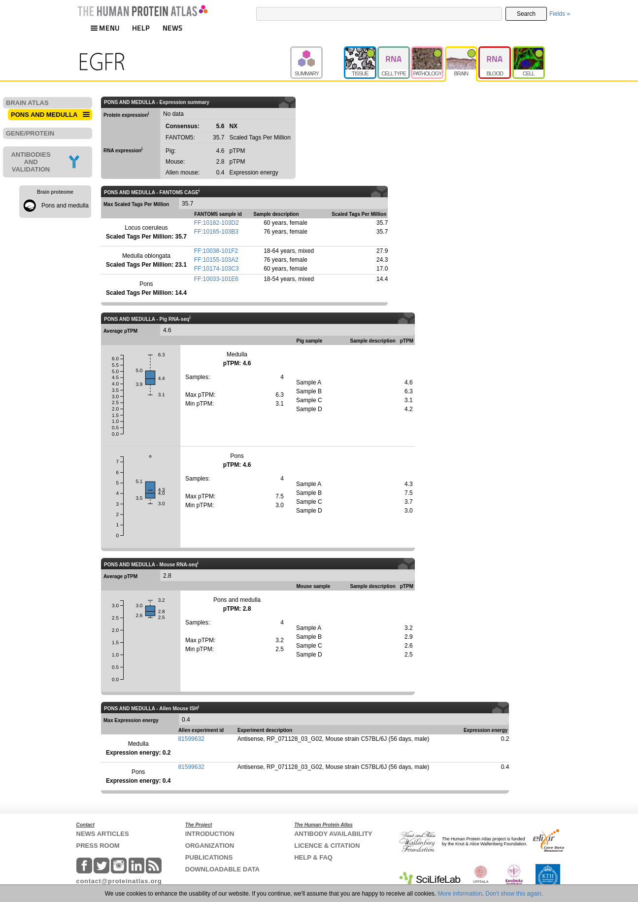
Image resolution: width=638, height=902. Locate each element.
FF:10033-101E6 (216, 279)
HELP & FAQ (313, 857)
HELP (141, 28)
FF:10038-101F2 (216, 250)
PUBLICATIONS (209, 857)
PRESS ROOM (98, 845)
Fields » (559, 13)
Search (526, 13)
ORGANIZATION (209, 845)
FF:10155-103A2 (216, 259)
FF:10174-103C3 (216, 268)
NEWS (173, 28)
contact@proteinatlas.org (119, 881)
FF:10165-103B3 (216, 231)
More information (460, 893)
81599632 (191, 738)
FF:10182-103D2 (216, 222)
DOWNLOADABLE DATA (222, 869)
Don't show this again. (514, 893)
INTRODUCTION (210, 833)
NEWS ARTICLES (102, 833)
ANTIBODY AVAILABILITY (333, 833)
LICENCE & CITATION (327, 845)
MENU (105, 28)
